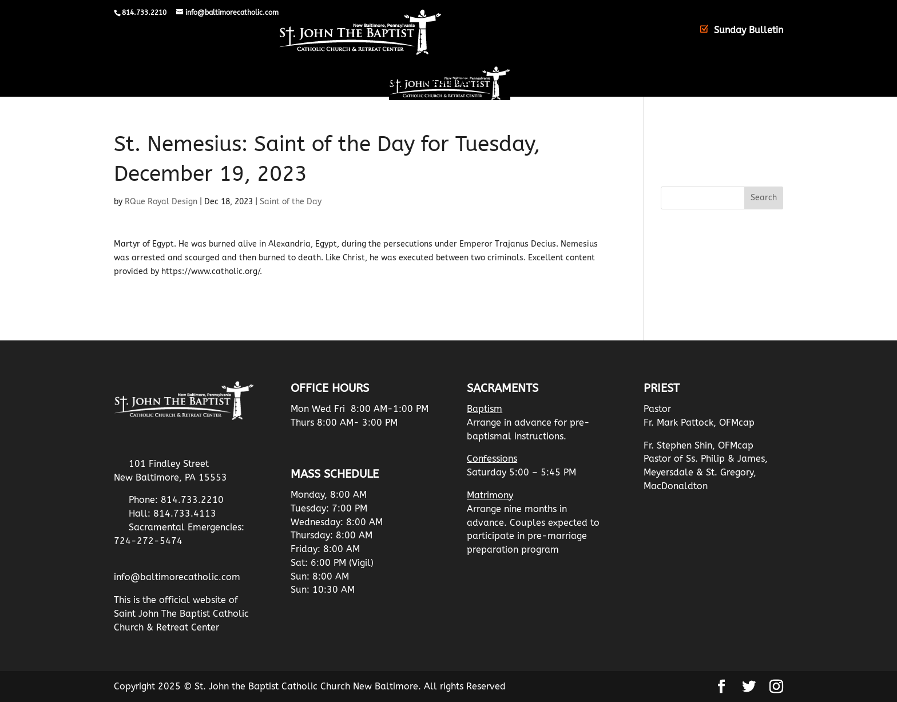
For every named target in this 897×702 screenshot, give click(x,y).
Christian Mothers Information (569, 83)
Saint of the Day (291, 202)
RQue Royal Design (161, 202)
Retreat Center (363, 83)
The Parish (280, 83)
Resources (446, 83)
